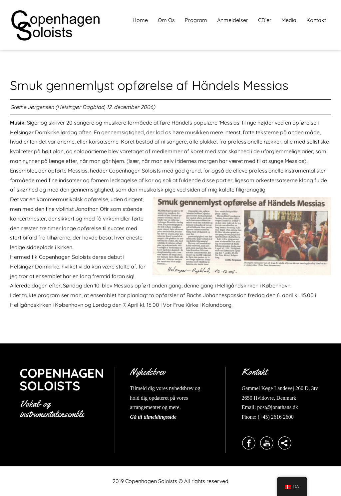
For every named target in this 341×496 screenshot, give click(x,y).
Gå (133, 417)
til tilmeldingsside (156, 417)
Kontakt (316, 20)
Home (140, 20)
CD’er (264, 20)
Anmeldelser (232, 20)
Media (288, 20)
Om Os (166, 20)
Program (196, 20)
